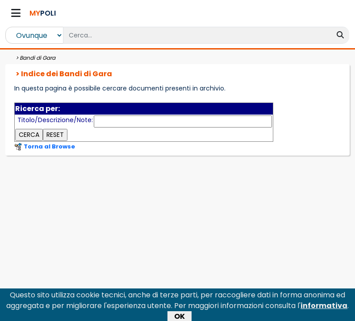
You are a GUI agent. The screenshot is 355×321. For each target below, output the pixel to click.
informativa (324, 308)
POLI (42, 13)
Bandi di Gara (37, 58)
